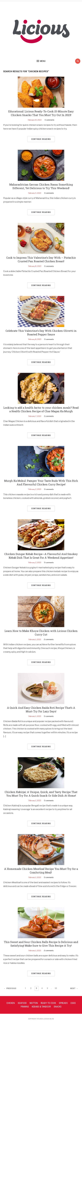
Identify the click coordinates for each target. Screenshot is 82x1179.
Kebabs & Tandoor (41, 1006)
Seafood (22, 1003)
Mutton (34, 1003)
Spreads (63, 1003)
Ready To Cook (48, 1003)
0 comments (49, 120)
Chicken (10, 1003)
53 (56, 988)
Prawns (25, 1006)
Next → (74, 988)
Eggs (73, 1003)
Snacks (57, 1006)
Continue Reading (41, 139)
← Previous (10, 988)
